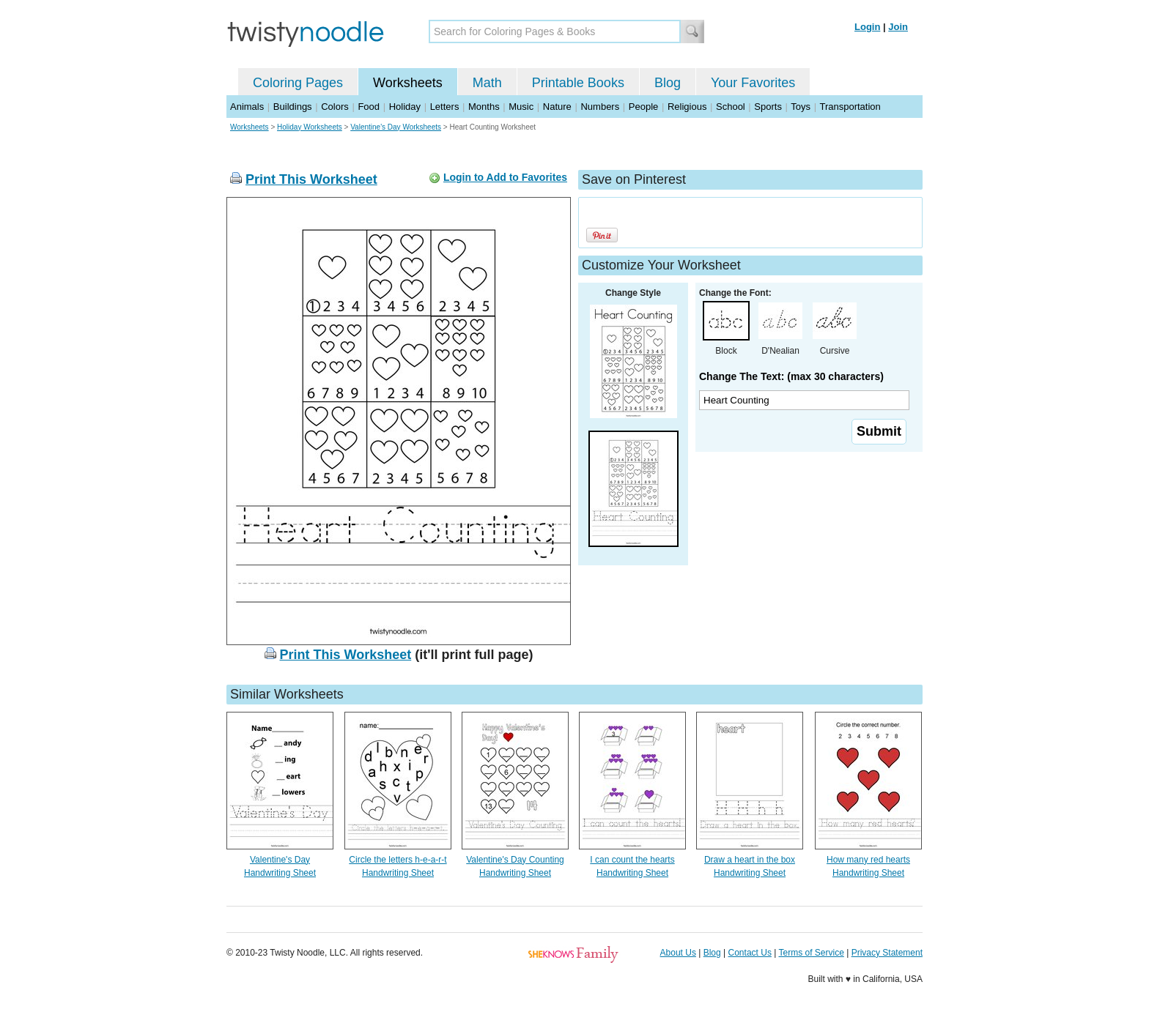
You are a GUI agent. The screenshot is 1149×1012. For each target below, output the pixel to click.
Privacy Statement (887, 953)
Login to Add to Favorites (505, 177)
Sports (768, 106)
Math (487, 82)
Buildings (292, 106)
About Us (678, 953)
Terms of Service (810, 953)
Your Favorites (753, 82)
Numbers (599, 106)
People (643, 106)
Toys (800, 106)
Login (867, 26)
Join (898, 26)
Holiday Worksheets (309, 127)
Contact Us (750, 953)
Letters (444, 106)
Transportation (849, 106)
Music (521, 106)
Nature (557, 106)
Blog (667, 82)
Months (484, 106)
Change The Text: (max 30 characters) (791, 376)
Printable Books (578, 82)
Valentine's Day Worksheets (395, 127)
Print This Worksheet (311, 179)
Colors (335, 106)
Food (369, 106)
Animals (247, 106)
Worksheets (408, 82)
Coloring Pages (298, 82)
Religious (687, 106)
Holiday (405, 106)
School (730, 106)
